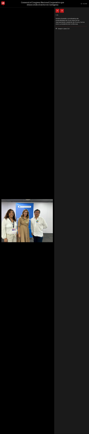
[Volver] (57, 11)
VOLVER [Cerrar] (84, 3)
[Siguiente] (62, 11)
